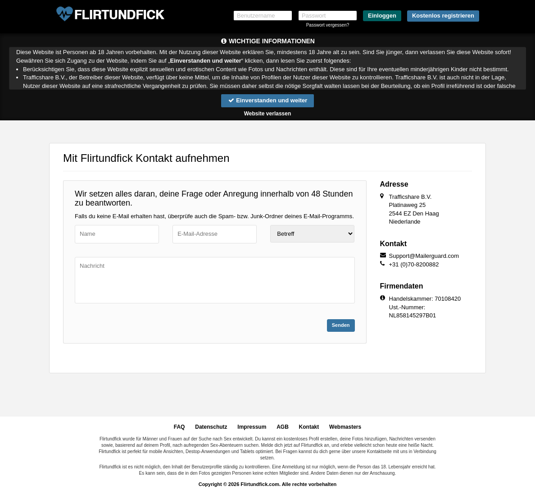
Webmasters (345, 427)
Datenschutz (211, 427)
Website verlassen (267, 113)
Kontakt (309, 427)
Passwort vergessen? (327, 25)
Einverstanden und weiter (268, 100)
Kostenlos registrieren (443, 15)
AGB (283, 427)
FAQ (179, 427)
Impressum (251, 427)
